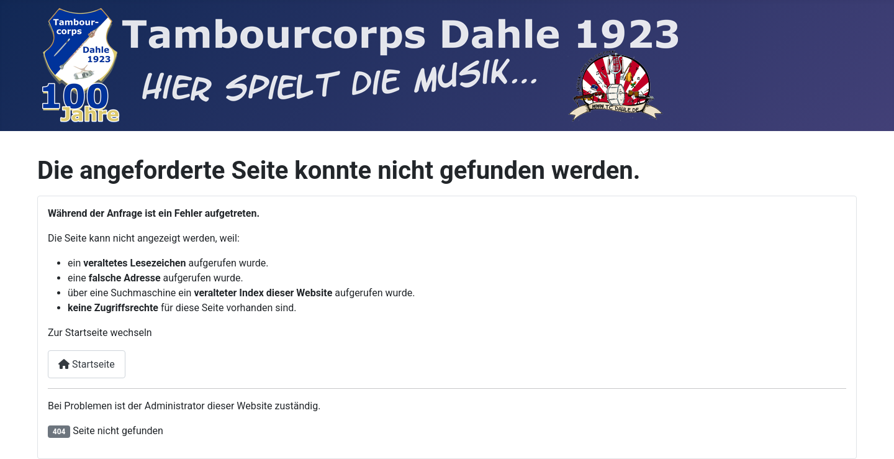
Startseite (86, 364)
